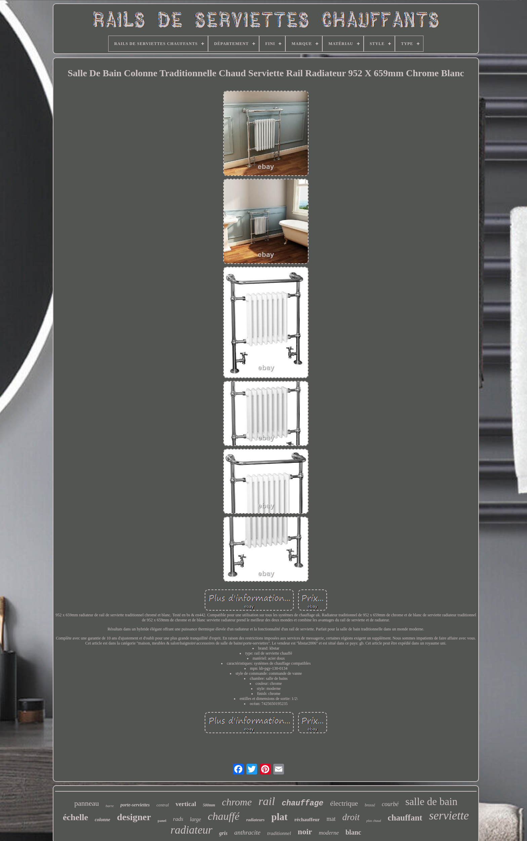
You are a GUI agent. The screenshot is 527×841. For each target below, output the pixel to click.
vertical (185, 803)
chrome (237, 801)
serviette (449, 815)
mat (330, 818)
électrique (344, 803)
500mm (209, 805)
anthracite (247, 832)
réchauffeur (307, 819)
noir (305, 831)
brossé (370, 805)
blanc (353, 832)
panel (162, 820)
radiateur (191, 830)
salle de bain (431, 801)
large (195, 819)
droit (351, 817)
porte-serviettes (135, 804)
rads (178, 819)
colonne (102, 819)
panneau (86, 803)
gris (223, 833)
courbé (390, 804)
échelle (75, 817)
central (162, 804)
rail (266, 801)
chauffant (405, 817)
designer (134, 817)
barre (110, 806)
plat (279, 816)
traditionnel (279, 833)
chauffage (302, 803)
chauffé (223, 816)
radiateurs (255, 819)
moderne (329, 833)
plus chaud (373, 821)
